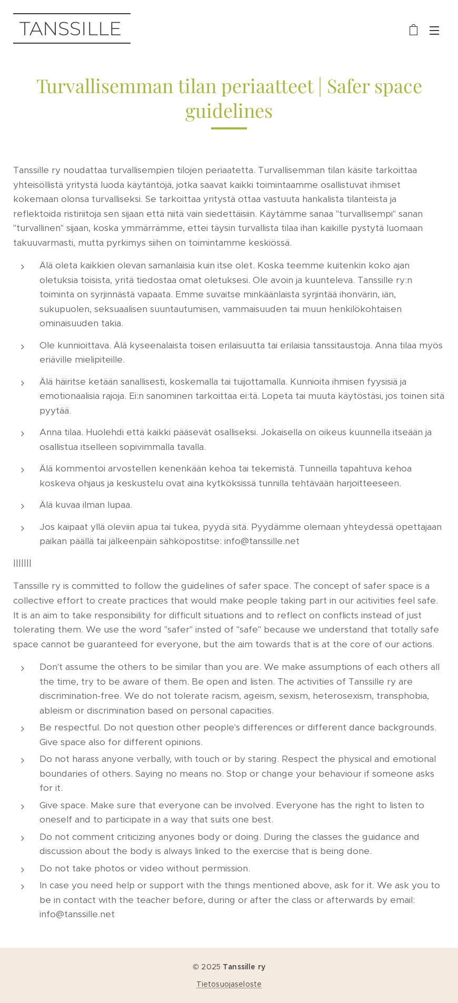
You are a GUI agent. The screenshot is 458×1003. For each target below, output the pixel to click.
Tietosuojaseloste (229, 984)
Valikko (434, 30)
